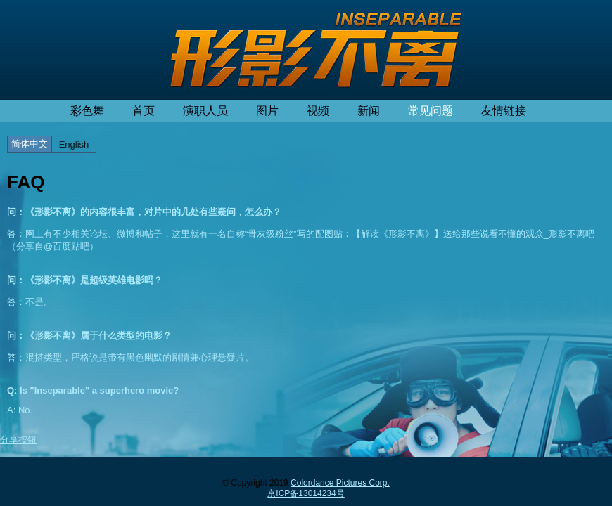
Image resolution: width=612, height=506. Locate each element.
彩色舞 (87, 111)
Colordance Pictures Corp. (340, 483)
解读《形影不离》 (397, 233)
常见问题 (430, 111)
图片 (267, 111)
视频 (318, 111)
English (74, 144)
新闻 (368, 111)
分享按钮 (18, 439)
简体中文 (29, 143)
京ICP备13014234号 (305, 493)
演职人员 (205, 111)
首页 (143, 111)
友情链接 (503, 111)
